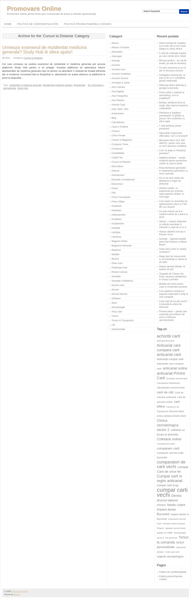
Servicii (115, 289)
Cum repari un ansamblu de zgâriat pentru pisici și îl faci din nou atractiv (173, 204)
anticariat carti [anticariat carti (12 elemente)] (169, 354)
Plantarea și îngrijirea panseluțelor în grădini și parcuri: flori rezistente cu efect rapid (172, 117)
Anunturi (116, 65)
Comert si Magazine (122, 140)
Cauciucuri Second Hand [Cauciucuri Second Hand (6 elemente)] (170, 411)
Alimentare (117, 52)
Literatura (116, 236)
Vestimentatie (118, 329)
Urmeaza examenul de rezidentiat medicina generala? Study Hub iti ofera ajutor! (44, 49)
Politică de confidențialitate (37, 24)
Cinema (115, 131)
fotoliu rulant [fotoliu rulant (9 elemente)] (176, 505)
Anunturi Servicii (120, 78)
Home (7, 24)
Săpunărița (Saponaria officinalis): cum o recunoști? (173, 134)
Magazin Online (119, 241)
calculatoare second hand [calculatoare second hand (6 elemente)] (171, 387)
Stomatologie (118, 307)
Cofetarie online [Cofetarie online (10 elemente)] (169, 439)
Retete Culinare (119, 272)
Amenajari (117, 56)
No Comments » (96, 85)
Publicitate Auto (119, 267)
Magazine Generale (122, 245)
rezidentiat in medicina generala (25, 85)
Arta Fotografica (120, 96)
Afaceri (115, 43)
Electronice (117, 184)
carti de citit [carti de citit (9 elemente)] (165, 392)
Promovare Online (34, 8)
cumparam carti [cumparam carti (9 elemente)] (168, 448)
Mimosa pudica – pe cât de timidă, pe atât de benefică (172, 62)
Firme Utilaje (118, 201)
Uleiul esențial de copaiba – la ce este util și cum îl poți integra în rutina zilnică (173, 46)
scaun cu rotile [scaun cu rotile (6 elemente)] (164, 532)
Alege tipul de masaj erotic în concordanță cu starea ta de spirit (173, 259)
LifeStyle (116, 232)
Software (116, 298)
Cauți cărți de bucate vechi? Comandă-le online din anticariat (173, 304)
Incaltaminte (118, 223)
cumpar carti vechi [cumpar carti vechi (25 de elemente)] (172, 492)
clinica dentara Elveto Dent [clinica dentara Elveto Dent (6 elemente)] (171, 415)
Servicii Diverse (119, 294)
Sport (114, 303)
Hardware (116, 210)
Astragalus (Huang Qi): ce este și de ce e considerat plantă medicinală (172, 78)
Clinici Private (118, 135)
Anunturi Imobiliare (121, 74)
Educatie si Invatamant (123, 179)
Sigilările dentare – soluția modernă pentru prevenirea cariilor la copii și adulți (173, 160)
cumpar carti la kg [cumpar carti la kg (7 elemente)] (167, 485)
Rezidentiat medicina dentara (57, 85)
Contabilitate (118, 153)
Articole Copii (118, 104)
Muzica (115, 258)
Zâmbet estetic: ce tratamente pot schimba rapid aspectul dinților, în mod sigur (171, 192)
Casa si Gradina (120, 126)
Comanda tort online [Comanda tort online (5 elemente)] (166, 444)
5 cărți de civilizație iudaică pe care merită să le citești (172, 54)
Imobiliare (116, 219)
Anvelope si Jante (121, 82)
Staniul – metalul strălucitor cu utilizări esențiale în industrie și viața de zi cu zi (173, 224)
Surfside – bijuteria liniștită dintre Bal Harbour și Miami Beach (173, 242)
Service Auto (118, 285)
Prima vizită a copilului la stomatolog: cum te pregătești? (171, 95)
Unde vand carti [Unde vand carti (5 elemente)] (172, 552)
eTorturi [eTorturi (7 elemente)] (161, 505)
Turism (115, 316)
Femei (115, 188)
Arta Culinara (118, 87)
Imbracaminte (118, 214)
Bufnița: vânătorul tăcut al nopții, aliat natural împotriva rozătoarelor (173, 105)
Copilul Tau (117, 157)
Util (113, 325)
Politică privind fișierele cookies (88, 24)
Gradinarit (117, 206)
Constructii (117, 148)
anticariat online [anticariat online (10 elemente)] (175, 368)
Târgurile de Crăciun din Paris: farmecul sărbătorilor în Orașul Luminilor (172, 276)
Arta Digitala (118, 91)
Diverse (115, 170)
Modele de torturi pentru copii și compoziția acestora (173, 285)
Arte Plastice (118, 100)
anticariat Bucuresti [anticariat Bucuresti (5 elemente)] (165, 341)
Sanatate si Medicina (122, 280)
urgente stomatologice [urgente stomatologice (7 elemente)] (170, 556)
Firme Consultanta (121, 197)
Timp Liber (117, 311)
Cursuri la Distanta (33, 58)
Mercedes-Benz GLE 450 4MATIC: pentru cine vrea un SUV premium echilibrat (172, 143)
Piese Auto (117, 263)
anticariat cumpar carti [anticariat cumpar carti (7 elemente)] (170, 359)
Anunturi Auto (118, 69)
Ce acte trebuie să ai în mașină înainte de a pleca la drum (173, 214)
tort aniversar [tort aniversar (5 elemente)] (171, 538)
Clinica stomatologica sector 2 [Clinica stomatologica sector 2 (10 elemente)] (167, 425)
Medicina (116, 250)
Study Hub (22, 88)
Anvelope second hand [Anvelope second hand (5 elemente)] (177, 378)
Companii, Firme (120, 144)
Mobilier (116, 254)
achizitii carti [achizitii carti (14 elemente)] (168, 336)
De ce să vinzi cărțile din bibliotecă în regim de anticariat (171, 181)
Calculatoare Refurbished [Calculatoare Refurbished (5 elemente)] (168, 383)
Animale (116, 60)
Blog (114, 118)
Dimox (17, 594)
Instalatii (116, 228)
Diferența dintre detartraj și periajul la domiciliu (172, 86)
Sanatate (116, 276)
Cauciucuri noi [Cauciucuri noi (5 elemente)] (172, 407)
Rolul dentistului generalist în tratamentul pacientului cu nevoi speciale (173, 171)
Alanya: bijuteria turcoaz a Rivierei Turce (172, 233)
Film (114, 192)
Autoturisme (118, 113)
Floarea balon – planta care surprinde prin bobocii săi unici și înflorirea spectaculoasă (173, 315)
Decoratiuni (117, 166)
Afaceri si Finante (120, 47)
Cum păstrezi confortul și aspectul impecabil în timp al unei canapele (173, 294)
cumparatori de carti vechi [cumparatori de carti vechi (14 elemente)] (171, 464)
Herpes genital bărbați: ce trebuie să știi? (172, 268)
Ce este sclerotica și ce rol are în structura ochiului (172, 69)
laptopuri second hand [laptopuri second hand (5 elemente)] (175, 528)
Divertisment (118, 175)
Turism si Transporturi (123, 320)
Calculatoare (118, 122)
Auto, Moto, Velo (120, 109)
